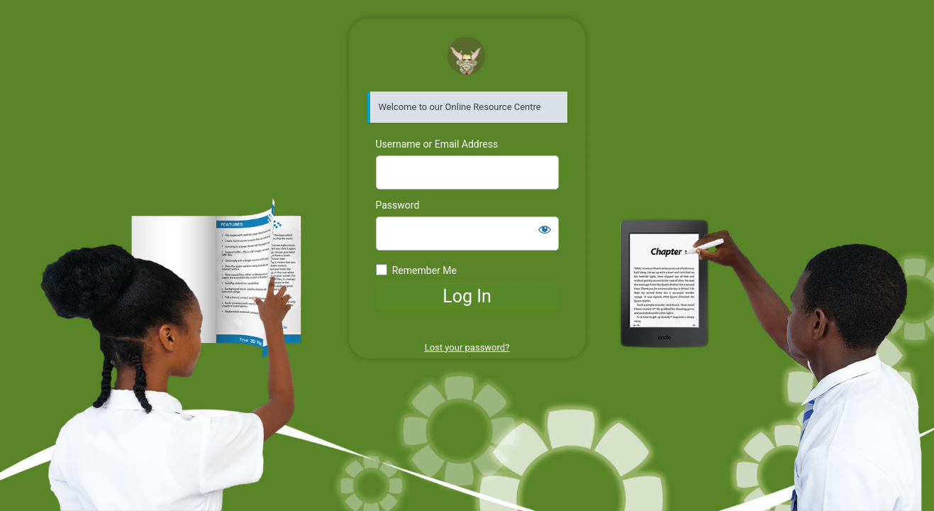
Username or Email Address (437, 144)
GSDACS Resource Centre (467, 56)
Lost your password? (467, 347)
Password (398, 205)
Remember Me (424, 270)
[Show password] (544, 229)
